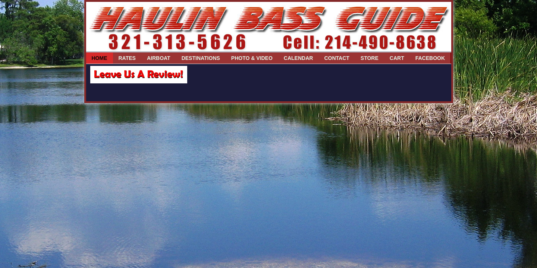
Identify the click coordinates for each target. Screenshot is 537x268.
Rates (127, 58)
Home (99, 58)
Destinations (201, 58)
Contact (336, 58)
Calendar (298, 58)
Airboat (158, 58)
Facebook (430, 58)
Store (370, 58)
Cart (397, 58)
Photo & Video (252, 58)
